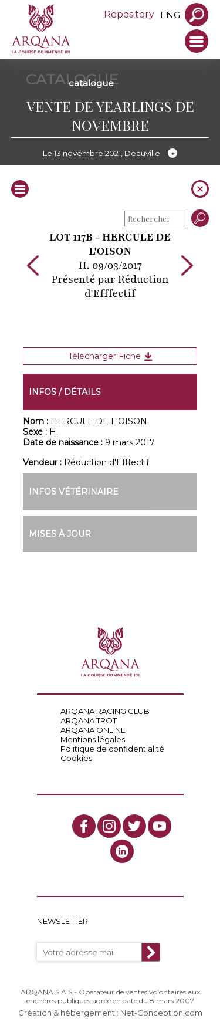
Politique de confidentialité (112, 748)
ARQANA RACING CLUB (105, 711)
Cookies (76, 758)
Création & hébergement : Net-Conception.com (110, 1012)
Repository (129, 14)
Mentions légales (92, 739)
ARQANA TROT (88, 720)
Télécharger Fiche (110, 356)
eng (170, 15)
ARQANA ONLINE (93, 730)
